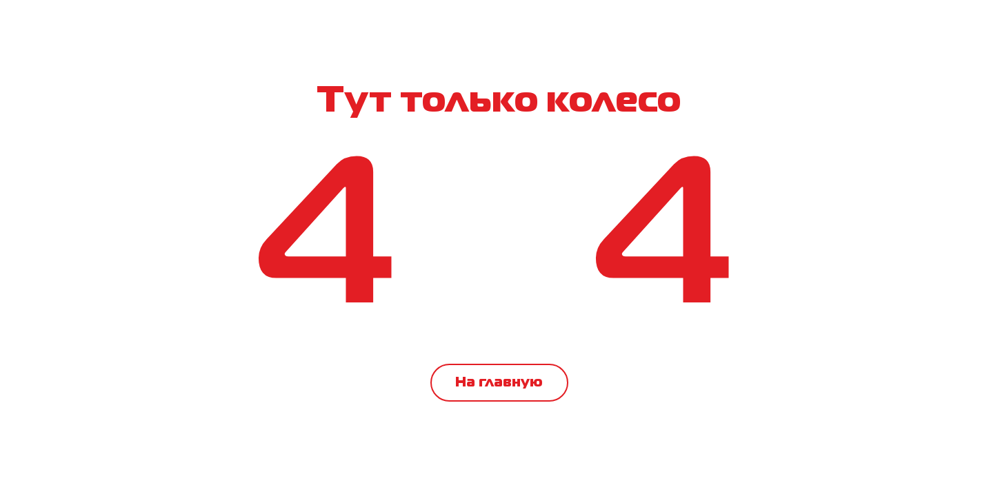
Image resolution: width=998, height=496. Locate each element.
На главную (499, 383)
